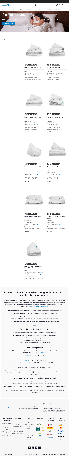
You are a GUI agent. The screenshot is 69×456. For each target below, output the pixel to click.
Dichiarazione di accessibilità (59, 454)
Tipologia (12, 39)
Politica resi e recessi (18, 431)
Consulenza (50, 5)
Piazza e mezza (26, 360)
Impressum (25, 454)
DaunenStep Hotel (29, 439)
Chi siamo (18, 424)
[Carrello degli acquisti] (65, 5)
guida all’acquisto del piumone (39, 306)
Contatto (18, 422)
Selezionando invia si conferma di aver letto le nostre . (53, 407)
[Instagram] (36, 448)
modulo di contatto (6, 437)
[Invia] (64, 404)
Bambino (27, 355)
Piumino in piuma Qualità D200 (32, 117)
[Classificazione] (59, 34)
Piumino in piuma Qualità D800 (32, 216)
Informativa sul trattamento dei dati (40, 454)
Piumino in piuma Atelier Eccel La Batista (56, 217)
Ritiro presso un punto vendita (29, 436)
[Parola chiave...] (27, 5)
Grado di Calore (12, 34)
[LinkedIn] (39, 448)
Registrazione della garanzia (29, 425)
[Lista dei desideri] (60, 5)
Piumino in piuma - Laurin (53, 67)
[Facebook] (29, 448)
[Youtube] (33, 448)
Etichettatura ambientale (17, 433)
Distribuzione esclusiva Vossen (29, 432)
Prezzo (12, 42)
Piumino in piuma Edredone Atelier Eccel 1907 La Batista (33, 267)
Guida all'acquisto (8, 23)
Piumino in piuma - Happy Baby (32, 67)
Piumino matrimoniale (20, 363)
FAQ (18, 429)
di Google (54, 411)
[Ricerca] (35, 5)
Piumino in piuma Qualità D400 (55, 117)
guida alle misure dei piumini (39, 352)
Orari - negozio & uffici (29, 422)
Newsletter (50, 454)
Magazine (29, 428)
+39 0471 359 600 (6, 427)
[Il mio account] (62, 5)
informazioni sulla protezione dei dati (54, 408)
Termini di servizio (59, 411)
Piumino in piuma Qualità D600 (32, 167)
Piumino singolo (20, 358)
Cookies (30, 454)
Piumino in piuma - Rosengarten (55, 167)
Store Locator (29, 442)
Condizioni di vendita (17, 426)
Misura (12, 36)
